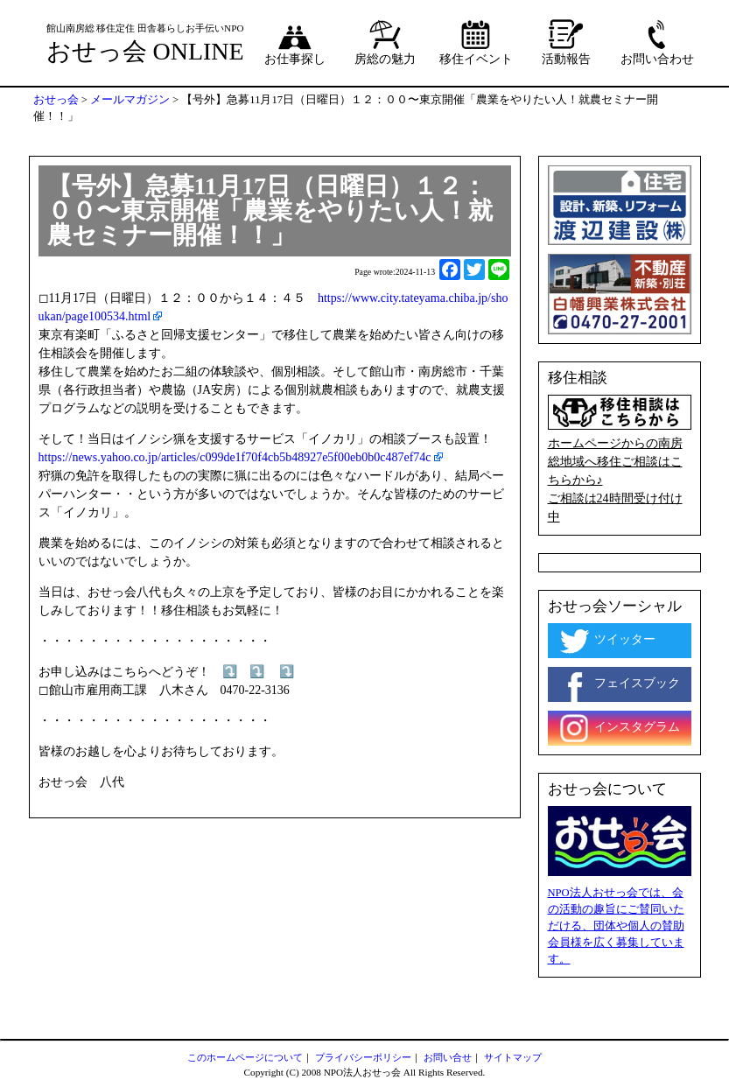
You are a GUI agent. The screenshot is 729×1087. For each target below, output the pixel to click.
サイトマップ (513, 1057)
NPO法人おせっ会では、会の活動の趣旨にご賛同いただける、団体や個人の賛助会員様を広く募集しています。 (616, 926)
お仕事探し (295, 42)
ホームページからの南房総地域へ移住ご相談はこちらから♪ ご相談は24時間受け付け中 (619, 459)
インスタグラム (619, 728)
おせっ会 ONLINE (145, 51)
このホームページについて (245, 1057)
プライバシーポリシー (363, 1057)
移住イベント (476, 42)
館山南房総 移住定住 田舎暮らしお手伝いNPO (145, 28)
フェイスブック (619, 684)
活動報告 (566, 42)
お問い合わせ (657, 42)
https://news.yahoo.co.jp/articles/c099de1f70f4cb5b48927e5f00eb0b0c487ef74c (235, 457)
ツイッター (606, 640)
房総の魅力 (385, 42)
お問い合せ (448, 1057)
